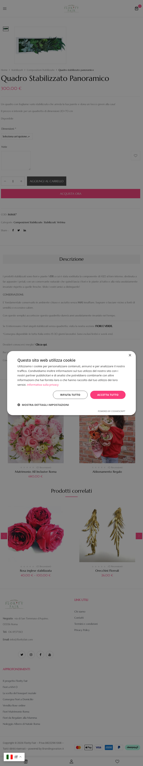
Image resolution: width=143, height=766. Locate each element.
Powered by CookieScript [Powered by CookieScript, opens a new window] (111, 411)
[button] (43, 405)
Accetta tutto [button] (107, 394)
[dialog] (71, 383)
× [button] (129, 355)
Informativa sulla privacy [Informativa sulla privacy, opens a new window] (43, 384)
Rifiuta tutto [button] (70, 394)
